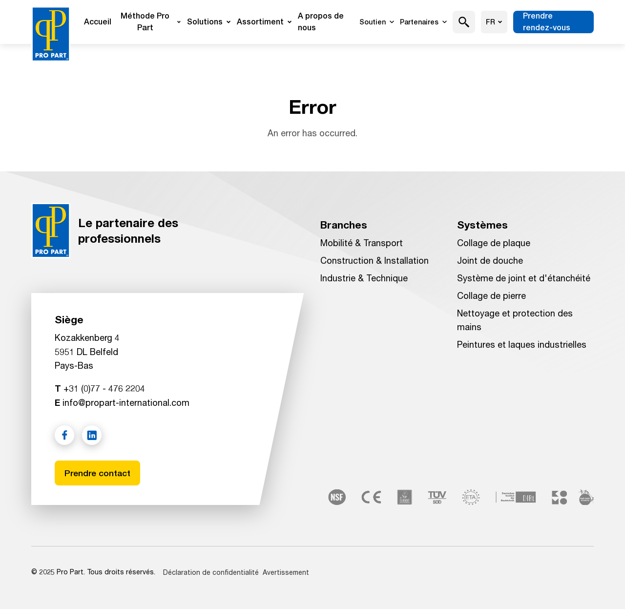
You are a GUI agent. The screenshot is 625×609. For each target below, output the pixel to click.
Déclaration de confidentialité (211, 572)
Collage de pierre (491, 295)
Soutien (376, 22)
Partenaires (423, 22)
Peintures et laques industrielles (521, 344)
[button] (464, 22)
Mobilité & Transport (361, 242)
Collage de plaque (493, 242)
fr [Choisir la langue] (494, 22)
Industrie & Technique (364, 278)
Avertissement (286, 572)
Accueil (97, 21)
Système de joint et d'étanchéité (523, 278)
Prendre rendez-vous (546, 21)
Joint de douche (490, 260)
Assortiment (264, 21)
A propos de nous (321, 21)
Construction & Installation (374, 260)
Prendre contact (98, 472)
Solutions (209, 21)
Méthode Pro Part (151, 21)
